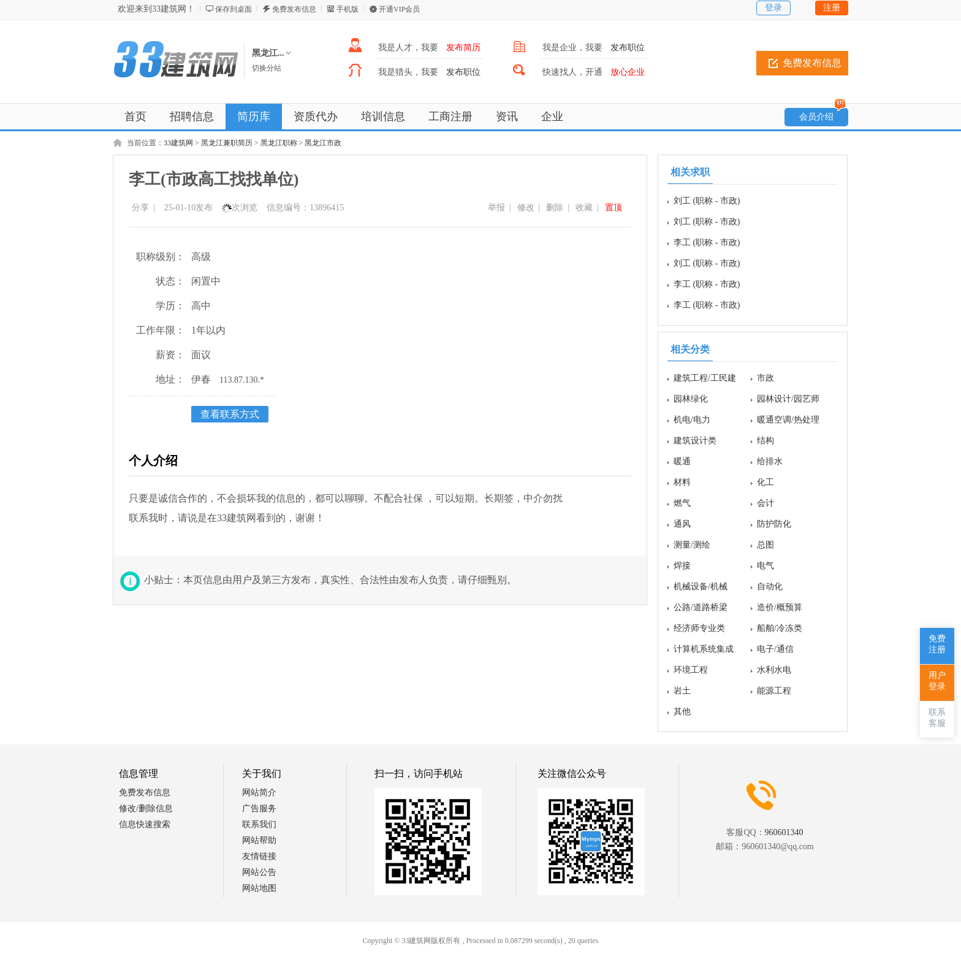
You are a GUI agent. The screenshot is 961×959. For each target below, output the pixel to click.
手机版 (347, 9)
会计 (765, 503)
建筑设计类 (695, 440)
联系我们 (259, 824)
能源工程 (774, 690)
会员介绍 (822, 114)
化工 (765, 482)
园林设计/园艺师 (788, 398)
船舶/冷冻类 (779, 628)
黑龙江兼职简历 (227, 143)
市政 (765, 378)
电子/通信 (775, 649)
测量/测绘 (692, 544)
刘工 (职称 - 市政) (707, 200)
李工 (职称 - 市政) (707, 242)
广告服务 (259, 808)
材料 (682, 482)
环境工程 (691, 669)
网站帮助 (259, 840)
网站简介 (259, 792)
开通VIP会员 (399, 9)
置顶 (613, 207)
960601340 (784, 832)
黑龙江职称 (278, 143)
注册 (831, 7)
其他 (682, 711)
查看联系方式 (229, 414)
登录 (773, 7)
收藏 (584, 207)
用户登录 (937, 681)
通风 (682, 524)
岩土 (682, 690)
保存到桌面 (233, 9)
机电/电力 (692, 419)
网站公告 (259, 872)
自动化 (770, 586)
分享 (140, 207)
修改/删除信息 (146, 808)
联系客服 (937, 718)
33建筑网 (178, 143)
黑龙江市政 (323, 143)
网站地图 (259, 888)
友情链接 (259, 856)
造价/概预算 (779, 607)
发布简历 (463, 47)
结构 (765, 440)
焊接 (682, 565)
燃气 (682, 503)
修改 (525, 207)
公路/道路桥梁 (700, 607)
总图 (765, 544)
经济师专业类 (699, 628)
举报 (496, 207)
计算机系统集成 (704, 649)
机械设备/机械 (700, 586)
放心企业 (627, 72)
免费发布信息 (294, 9)
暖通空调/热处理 (788, 419)
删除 (554, 207)
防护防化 (774, 524)
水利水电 (774, 669)
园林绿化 (691, 398)
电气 (765, 565)
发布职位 (627, 47)
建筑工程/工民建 (705, 378)
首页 (135, 116)
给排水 (770, 461)
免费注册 (937, 644)
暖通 (682, 461)
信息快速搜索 (144, 824)
